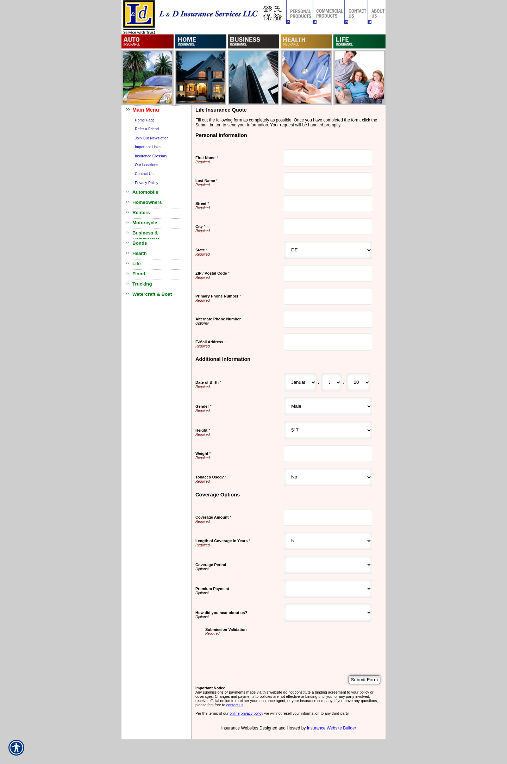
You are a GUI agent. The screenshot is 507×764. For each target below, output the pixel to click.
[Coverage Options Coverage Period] (328, 565)
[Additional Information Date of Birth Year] (358, 382)
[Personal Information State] (328, 250)
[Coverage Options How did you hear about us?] (328, 612)
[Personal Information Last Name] (328, 180)
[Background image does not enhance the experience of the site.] (156, 110)
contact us (235, 705)
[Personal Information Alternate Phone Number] (328, 319)
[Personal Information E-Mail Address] (328, 342)
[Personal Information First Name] (328, 158)
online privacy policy (246, 713)
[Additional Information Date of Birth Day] (331, 382)
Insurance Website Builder (331, 728)
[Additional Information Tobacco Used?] (328, 477)
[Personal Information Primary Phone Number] (328, 296)
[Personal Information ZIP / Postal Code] (328, 273)
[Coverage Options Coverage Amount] (328, 517)
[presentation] (258, 649)
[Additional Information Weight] (328, 453)
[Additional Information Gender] (328, 406)
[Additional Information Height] (328, 430)
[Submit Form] (364, 679)
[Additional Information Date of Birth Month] (300, 382)
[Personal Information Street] (328, 203)
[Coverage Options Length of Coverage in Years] (328, 541)
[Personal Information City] (328, 226)
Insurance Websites (239, 728)
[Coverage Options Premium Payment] (328, 589)
